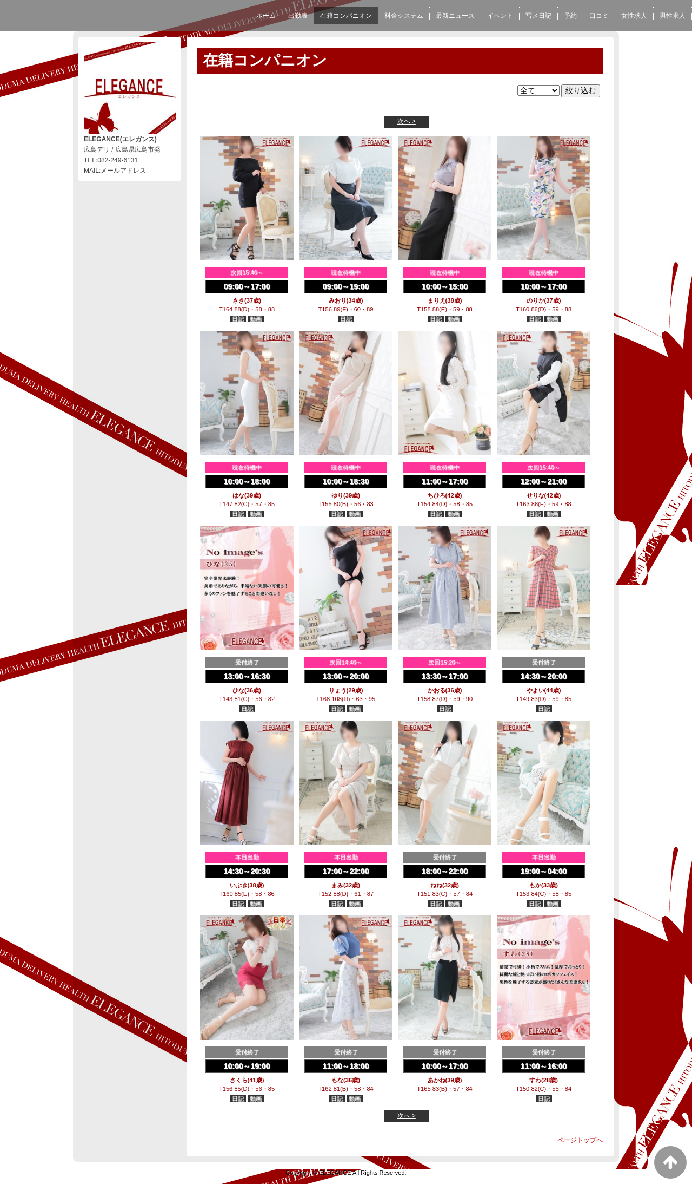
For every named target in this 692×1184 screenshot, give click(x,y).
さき (238, 300)
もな (337, 1080)
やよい (535, 690)
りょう (338, 690)
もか (535, 885)
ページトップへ (580, 1140)
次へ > (406, 121)
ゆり (337, 495)
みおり (338, 300)
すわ (535, 1080)
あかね (436, 1080)
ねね (436, 885)
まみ (337, 885)
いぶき (239, 885)
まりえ (436, 300)
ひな (238, 690)
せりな (535, 495)
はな (238, 495)
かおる (436, 690)
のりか (535, 300)
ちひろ (436, 495)
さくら (239, 1080)
